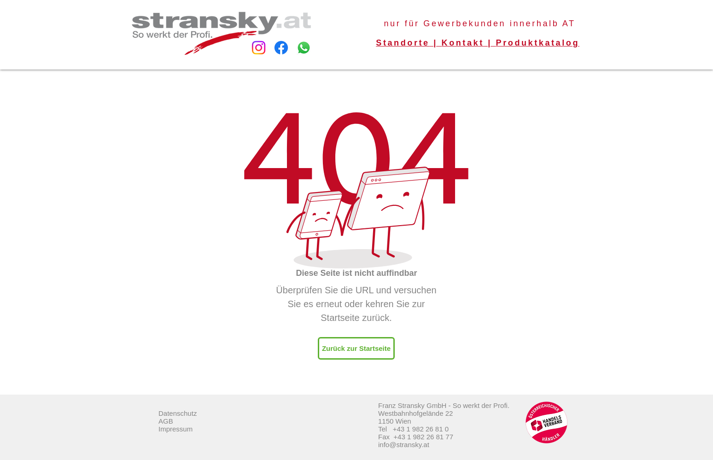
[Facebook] (281, 48)
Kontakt (463, 42)
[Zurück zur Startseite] (356, 348)
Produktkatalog (537, 42)
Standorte (402, 42)
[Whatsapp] (304, 48)
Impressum (175, 429)
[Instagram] (259, 48)
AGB (165, 421)
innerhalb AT (543, 23)
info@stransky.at (403, 444)
